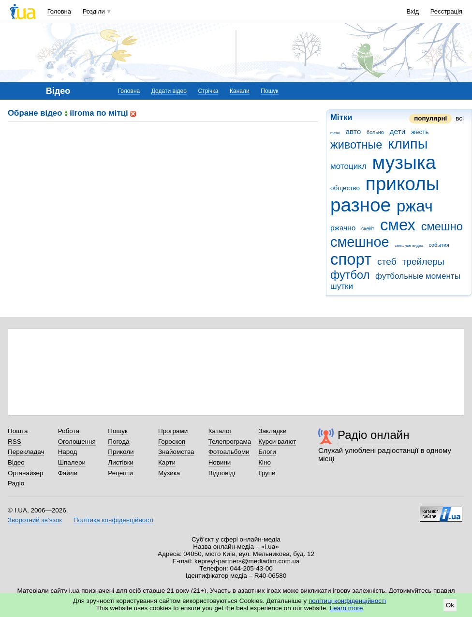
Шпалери (72, 462)
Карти (167, 462)
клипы (408, 143)
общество (345, 188)
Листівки (120, 462)
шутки (341, 286)
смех (397, 225)
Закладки (272, 431)
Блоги (267, 451)
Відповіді (222, 473)
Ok (450, 605)
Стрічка (208, 91)
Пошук (269, 91)
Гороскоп (171, 441)
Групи (266, 473)
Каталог (220, 431)
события (439, 245)
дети (398, 131)
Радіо (16, 483)
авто (353, 131)
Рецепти (120, 473)
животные (356, 144)
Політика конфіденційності (113, 520)
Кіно (264, 462)
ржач (415, 206)
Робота (68, 431)
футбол (349, 275)
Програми (173, 431)
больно (375, 132)
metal (335, 133)
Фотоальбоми (229, 451)
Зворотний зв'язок (35, 520)
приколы (403, 183)
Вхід (413, 11)
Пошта (18, 431)
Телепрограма (229, 441)
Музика (169, 473)
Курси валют (277, 441)
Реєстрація (446, 11)
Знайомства (176, 451)
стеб (387, 261)
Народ (67, 451)
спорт (350, 259)
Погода (118, 441)
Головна (59, 11)
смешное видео (409, 245)
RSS (14, 441)
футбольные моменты (417, 276)
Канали (240, 91)
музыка (404, 162)
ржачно (342, 228)
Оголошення (77, 441)
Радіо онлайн (374, 434)
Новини (219, 462)
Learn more (346, 608)
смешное (359, 242)
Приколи (120, 451)
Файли (68, 473)
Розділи (94, 11)
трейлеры (423, 261)
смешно (442, 226)
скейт (367, 228)
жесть (419, 131)
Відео (16, 462)
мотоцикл (348, 166)
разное (360, 205)
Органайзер (25, 473)
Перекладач (26, 451)
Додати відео (169, 91)
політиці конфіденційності (347, 600)
